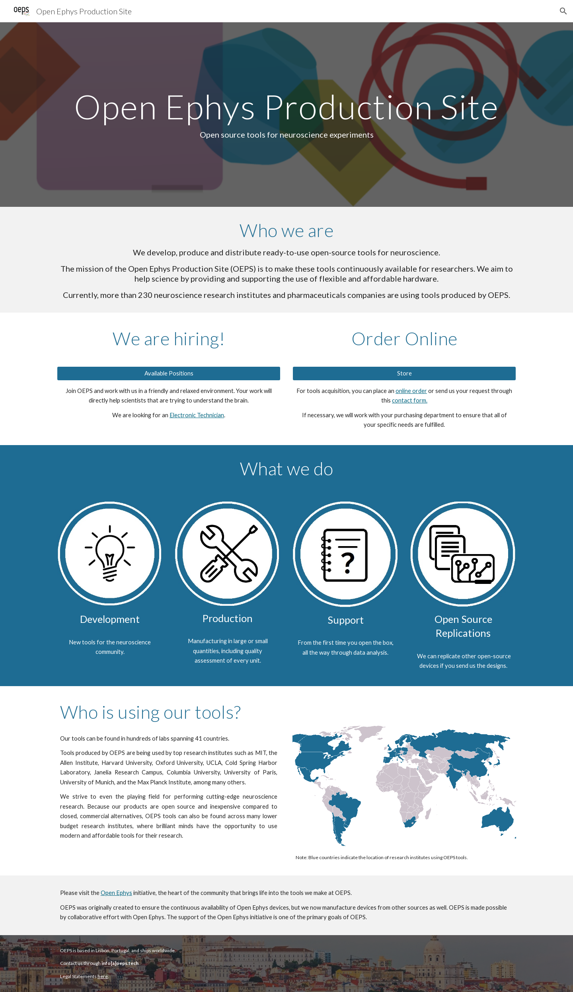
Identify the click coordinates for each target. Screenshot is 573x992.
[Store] (404, 373)
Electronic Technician (197, 415)
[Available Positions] (168, 373)
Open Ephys (116, 892)
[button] (563, 11)
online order (411, 390)
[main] (286, 114)
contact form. (409, 400)
